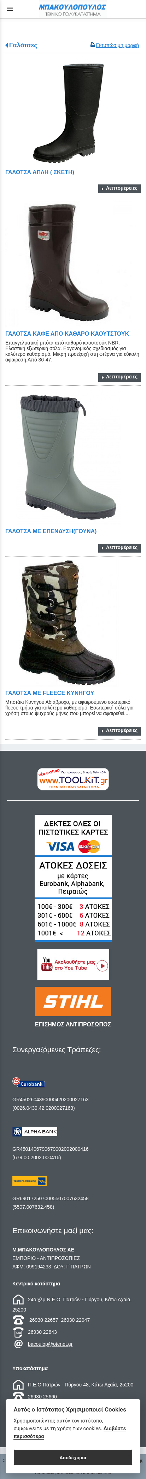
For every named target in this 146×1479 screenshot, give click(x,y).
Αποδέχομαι (72, 1457)
